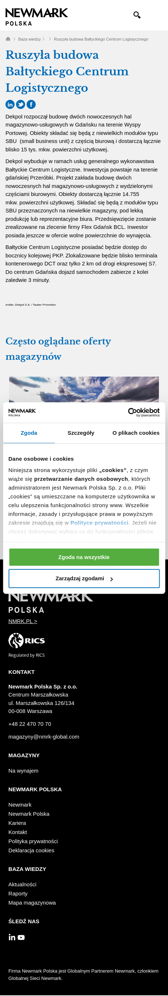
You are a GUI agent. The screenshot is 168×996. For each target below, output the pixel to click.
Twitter (20, 104)
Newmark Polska (29, 814)
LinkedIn (10, 104)
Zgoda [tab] (29, 433)
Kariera (17, 823)
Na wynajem (23, 770)
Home (8, 39)
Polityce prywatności (99, 523)
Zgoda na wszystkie (84, 557)
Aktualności (22, 884)
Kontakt (17, 832)
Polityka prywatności (33, 841)
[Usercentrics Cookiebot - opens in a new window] (128, 412)
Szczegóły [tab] (81, 433)
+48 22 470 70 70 (29, 724)
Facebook (31, 104)
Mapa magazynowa (32, 902)
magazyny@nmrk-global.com (43, 736)
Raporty (18, 893)
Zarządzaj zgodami (84, 579)
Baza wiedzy (29, 39)
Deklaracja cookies (31, 850)
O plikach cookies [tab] (136, 433)
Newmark (19, 804)
